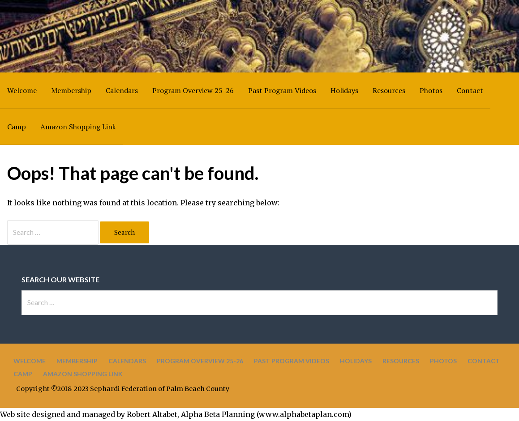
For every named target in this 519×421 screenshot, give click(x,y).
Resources (389, 90)
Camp (16, 127)
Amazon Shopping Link (78, 127)
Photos (431, 90)
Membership (71, 90)
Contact (470, 90)
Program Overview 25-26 (193, 90)
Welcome (22, 90)
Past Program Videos (282, 90)
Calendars (122, 90)
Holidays (344, 90)
